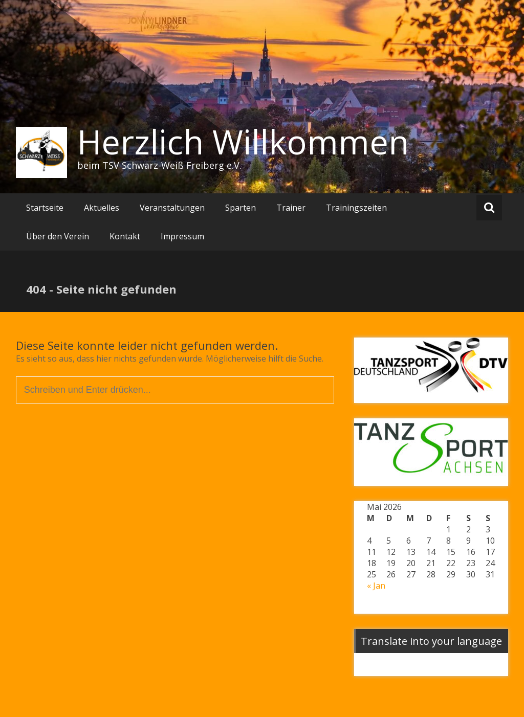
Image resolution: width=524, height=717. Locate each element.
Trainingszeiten (356, 207)
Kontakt (125, 236)
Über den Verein (57, 236)
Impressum (182, 236)
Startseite (44, 207)
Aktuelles (101, 207)
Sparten (240, 207)
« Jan (376, 585)
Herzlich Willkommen (243, 141)
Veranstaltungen (172, 207)
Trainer (290, 207)
